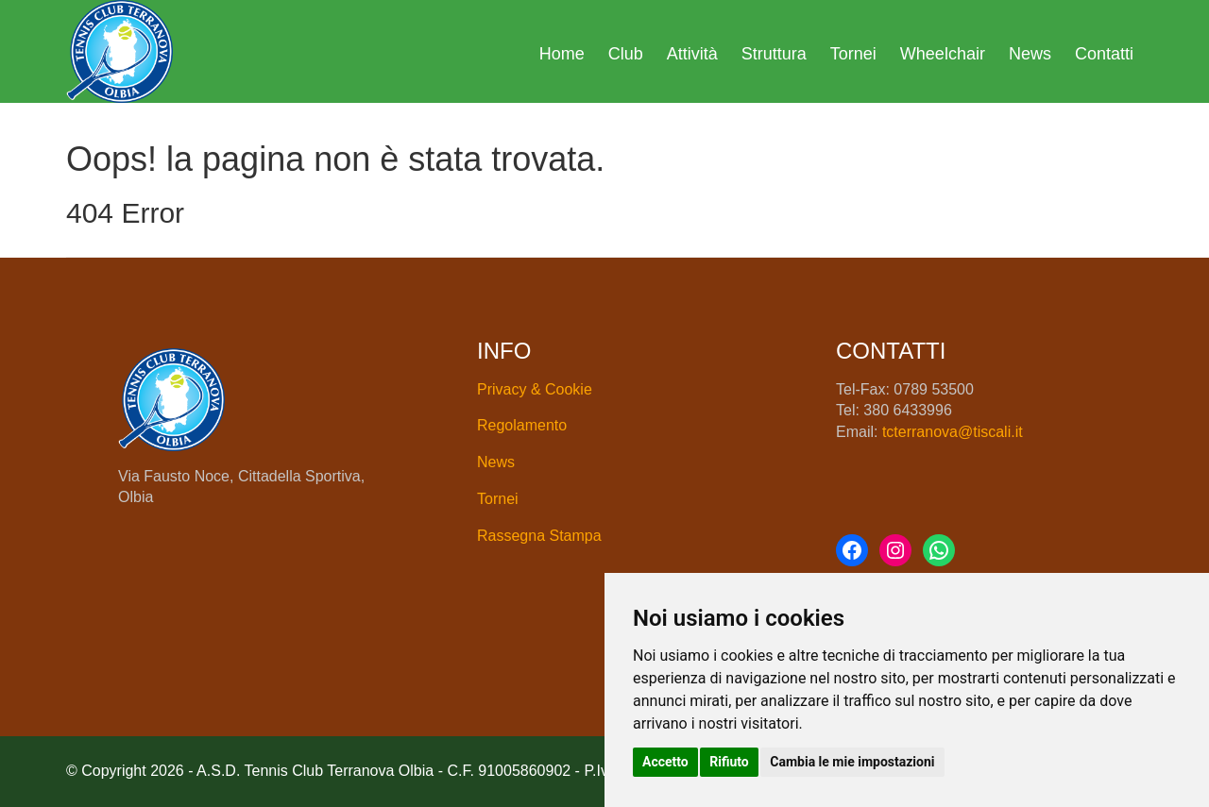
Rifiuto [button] (729, 761)
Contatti (1104, 53)
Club (625, 53)
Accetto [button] (665, 761)
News (1030, 53)
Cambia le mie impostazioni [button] (852, 761)
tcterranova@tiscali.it (952, 432)
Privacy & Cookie (534, 389)
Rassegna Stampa (539, 536)
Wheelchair (942, 53)
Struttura (774, 53)
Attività (692, 53)
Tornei (853, 53)
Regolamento (522, 425)
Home (562, 53)
